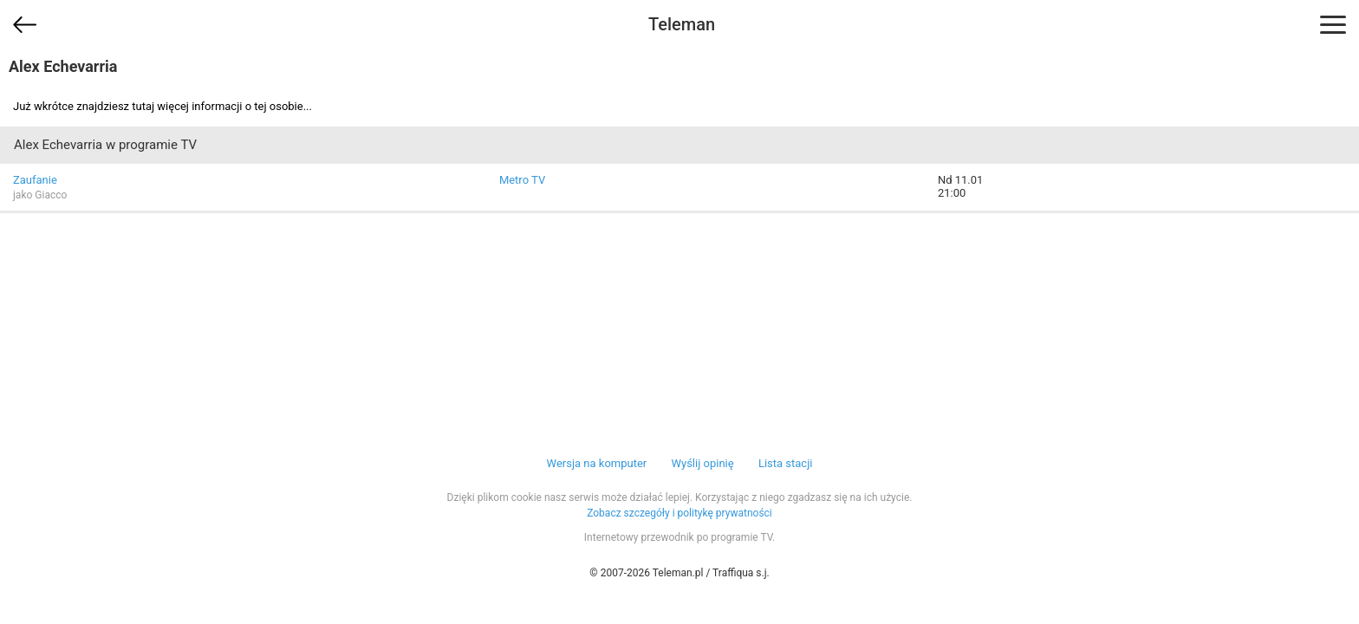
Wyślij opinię (702, 463)
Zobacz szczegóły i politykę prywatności (679, 513)
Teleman (681, 24)
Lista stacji (785, 463)
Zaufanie (35, 179)
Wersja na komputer (597, 463)
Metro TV (522, 179)
